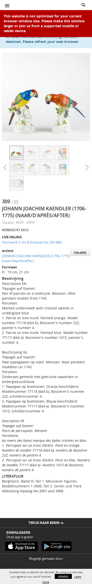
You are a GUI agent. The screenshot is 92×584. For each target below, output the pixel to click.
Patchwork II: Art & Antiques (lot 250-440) (32, 242)
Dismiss (63, 576)
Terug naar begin (46, 523)
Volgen (80, 253)
